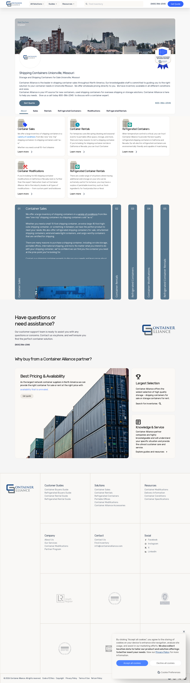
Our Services (51, 543)
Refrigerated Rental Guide (58, 499)
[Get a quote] (176, 4)
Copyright (60, 678)
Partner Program (53, 549)
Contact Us (100, 539)
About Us (49, 539)
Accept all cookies (132, 663)
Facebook (152, 539)
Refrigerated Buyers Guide (58, 493)
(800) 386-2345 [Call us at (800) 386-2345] (158, 4)
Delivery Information (155, 493)
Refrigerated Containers (107, 496)
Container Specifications (157, 499)
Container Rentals (103, 493)
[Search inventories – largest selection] (153, 390)
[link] (40, 136)
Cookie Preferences (168, 672)
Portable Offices (102, 499)
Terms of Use (84, 678)
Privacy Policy (71, 678)
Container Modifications (106, 502)
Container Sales (102, 489)
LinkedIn (152, 551)
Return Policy (96, 678)
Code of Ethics (48, 678)
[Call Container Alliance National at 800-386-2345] (163, 103)
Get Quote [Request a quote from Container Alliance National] (29, 103)
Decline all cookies (166, 663)
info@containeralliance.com (108, 546)
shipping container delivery (44, 258)
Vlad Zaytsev (23, 22)
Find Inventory (102, 543)
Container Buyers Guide (56, 489)
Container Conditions (155, 496)
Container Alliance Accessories (110, 505)
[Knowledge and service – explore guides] (153, 436)
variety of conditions (27, 137)
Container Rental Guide (56, 496)
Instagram (153, 543)
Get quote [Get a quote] (27, 396)
